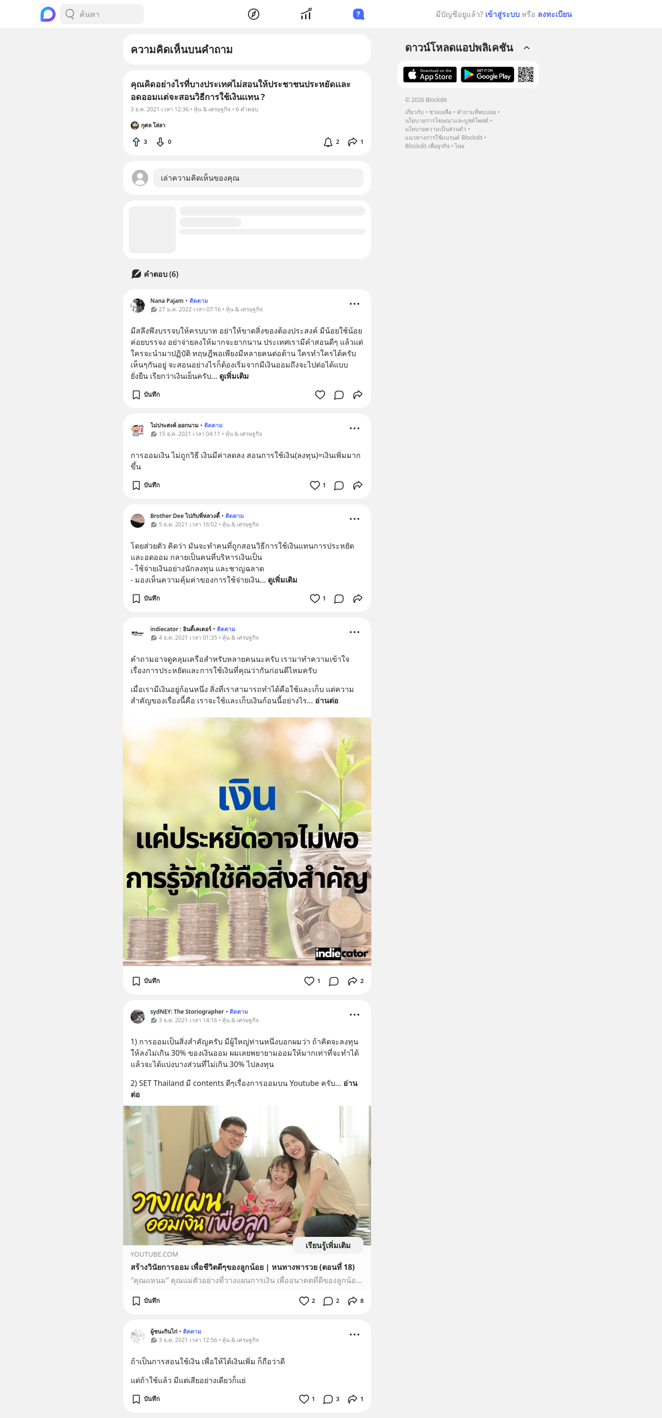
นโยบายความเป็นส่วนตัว (435, 129)
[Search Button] (70, 14)
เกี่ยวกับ (414, 112)
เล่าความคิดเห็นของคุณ (200, 178)
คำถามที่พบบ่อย (476, 112)
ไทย (459, 146)
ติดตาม (199, 301)
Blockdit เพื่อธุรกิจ (427, 146)
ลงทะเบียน (555, 14)
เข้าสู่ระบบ (502, 14)
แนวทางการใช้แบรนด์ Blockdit (443, 137)
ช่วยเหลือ (440, 112)
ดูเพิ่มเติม (234, 376)
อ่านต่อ (327, 700)
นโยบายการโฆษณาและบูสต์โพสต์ (446, 121)
